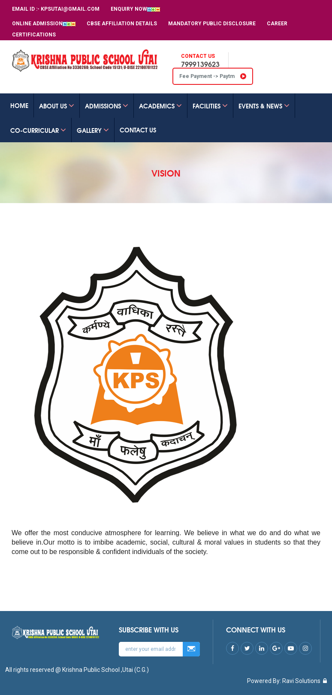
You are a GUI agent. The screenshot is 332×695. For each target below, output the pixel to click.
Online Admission (43, 24)
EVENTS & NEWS (264, 106)
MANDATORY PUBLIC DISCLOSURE (212, 24)
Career (277, 24)
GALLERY (93, 130)
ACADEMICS (160, 106)
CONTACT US (138, 130)
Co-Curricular (38, 130)
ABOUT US (56, 106)
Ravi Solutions (301, 680)
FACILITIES (210, 106)
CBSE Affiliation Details (122, 24)
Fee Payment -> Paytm (212, 76)
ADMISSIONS (106, 106)
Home (19, 105)
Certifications (34, 35)
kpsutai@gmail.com (70, 9)
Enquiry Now (135, 9)
